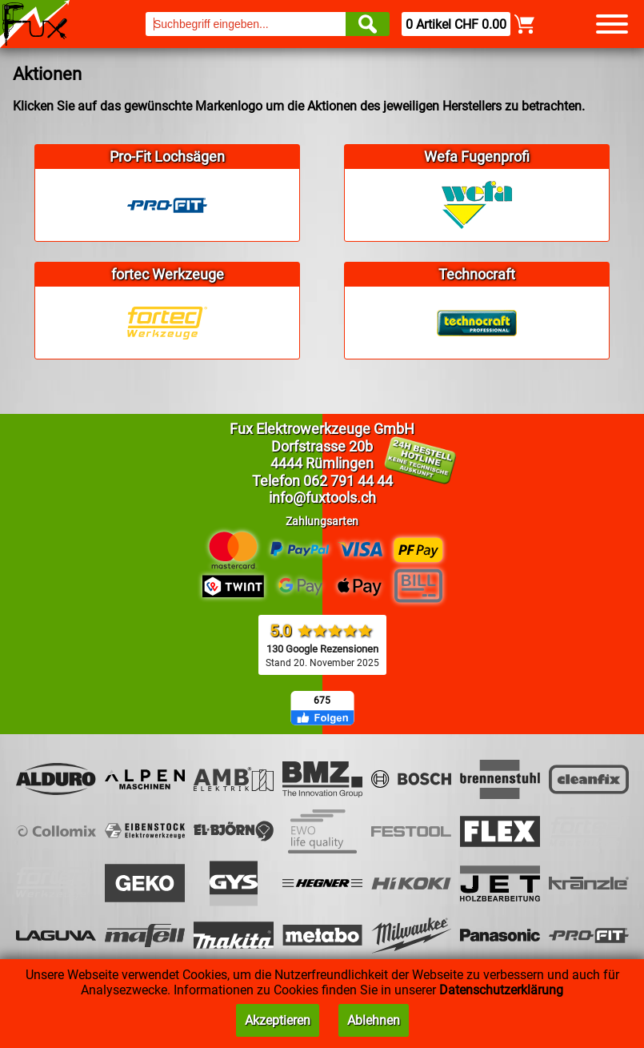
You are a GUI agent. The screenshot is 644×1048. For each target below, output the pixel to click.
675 (322, 700)
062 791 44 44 (348, 480)
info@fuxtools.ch (322, 497)
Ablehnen (373, 1020)
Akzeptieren (277, 1020)
